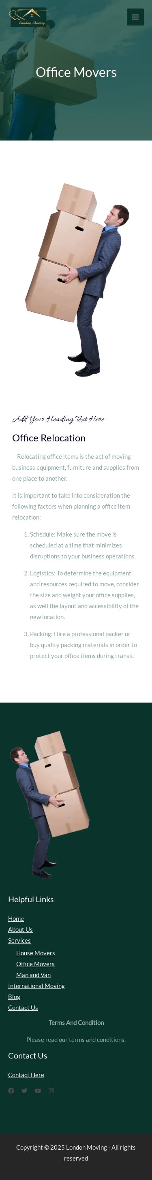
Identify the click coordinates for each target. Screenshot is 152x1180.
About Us (20, 929)
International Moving (36, 985)
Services (19, 940)
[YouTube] (38, 1091)
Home (16, 918)
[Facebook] (11, 1091)
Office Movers (35, 964)
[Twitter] (24, 1091)
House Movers (35, 953)
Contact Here (26, 1074)
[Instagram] (51, 1091)
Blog (14, 996)
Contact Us (23, 1007)
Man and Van (33, 974)
